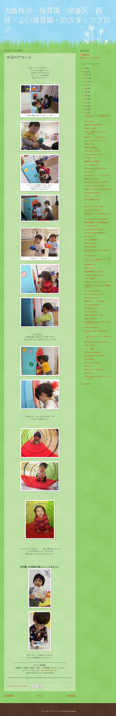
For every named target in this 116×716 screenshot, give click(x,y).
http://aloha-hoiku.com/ (49, 670)
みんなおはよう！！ (91, 268)
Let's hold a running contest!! (93, 275)
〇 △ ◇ (88, 203)
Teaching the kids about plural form (95, 342)
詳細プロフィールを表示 (89, 58)
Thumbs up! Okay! (90, 247)
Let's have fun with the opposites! (95, 186)
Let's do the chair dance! (92, 305)
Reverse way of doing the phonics (95, 168)
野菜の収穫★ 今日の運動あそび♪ (97, 222)
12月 (86, 75)
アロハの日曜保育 (90, 240)
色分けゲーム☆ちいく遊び (94, 206)
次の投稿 (8, 696)
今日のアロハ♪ (89, 144)
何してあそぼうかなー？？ (94, 294)
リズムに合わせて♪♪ (91, 312)
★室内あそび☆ (90, 264)
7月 (86, 92)
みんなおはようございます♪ (94, 356)
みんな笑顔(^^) (89, 359)
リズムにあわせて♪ (91, 165)
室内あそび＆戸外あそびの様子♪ (96, 182)
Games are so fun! (90, 128)
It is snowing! (88, 121)
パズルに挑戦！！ (90, 278)
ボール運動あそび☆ (91, 200)
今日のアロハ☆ (90, 345)
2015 (84, 72)
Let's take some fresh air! (92, 291)
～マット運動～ (90, 349)
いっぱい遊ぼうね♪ (91, 226)
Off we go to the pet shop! (92, 352)
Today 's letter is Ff (90, 319)
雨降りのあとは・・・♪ (92, 243)
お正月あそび (89, 373)
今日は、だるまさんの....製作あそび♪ (97, 189)
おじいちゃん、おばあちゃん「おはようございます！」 (97, 260)
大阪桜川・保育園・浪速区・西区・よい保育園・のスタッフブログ (57, 20)
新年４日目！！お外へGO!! (94, 370)
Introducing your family (92, 193)
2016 (84, 68)
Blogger (72, 711)
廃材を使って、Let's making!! (94, 301)
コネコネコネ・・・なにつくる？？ (97, 175)
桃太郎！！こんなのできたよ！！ (96, 137)
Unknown (86, 55)
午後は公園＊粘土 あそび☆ (95, 315)
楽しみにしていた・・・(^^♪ (94, 308)
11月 (86, 78)
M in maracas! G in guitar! (93, 210)
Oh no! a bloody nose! (91, 327)
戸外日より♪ (88, 366)
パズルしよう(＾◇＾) (92, 196)
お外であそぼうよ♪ (91, 298)
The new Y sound (90, 256)
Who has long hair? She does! (94, 229)
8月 (86, 88)
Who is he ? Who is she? (92, 363)
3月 (86, 106)
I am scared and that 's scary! (93, 154)
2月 (86, 109)
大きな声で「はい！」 (92, 158)
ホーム (40, 696)
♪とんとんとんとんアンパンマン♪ (96, 140)
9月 (86, 85)
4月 (86, 102)
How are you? (88, 172)
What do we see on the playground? (95, 219)
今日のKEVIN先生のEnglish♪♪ (95, 233)
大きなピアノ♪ (89, 236)
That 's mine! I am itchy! (92, 151)
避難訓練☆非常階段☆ (92, 161)
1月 (86, 113)
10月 (86, 82)
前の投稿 (71, 696)
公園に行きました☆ (91, 179)
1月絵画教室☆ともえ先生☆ (94, 271)
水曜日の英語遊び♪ (91, 147)
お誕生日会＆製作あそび (93, 125)
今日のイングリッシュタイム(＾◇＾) (98, 282)
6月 (86, 95)
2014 (84, 384)
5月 (86, 99)
